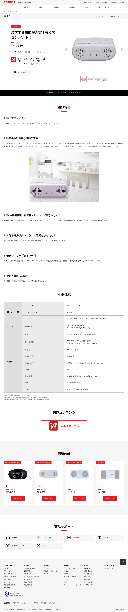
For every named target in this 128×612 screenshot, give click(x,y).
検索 (123, 2)
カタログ (112, 16)
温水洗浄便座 (28, 584)
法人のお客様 (113, 2)
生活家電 (40, 7)
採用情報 (104, 2)
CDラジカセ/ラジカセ (70, 573)
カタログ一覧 (88, 578)
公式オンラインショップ (104, 7)
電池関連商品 (28, 590)
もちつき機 (7, 592)
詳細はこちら (17, 499)
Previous (66, 49)
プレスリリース (53, 607)
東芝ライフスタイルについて (21, 607)
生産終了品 (87, 584)
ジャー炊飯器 (8, 578)
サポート (88, 7)
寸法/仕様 (62, 92)
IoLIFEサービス (88, 590)
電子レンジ (7, 576)
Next (121, 49)
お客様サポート (88, 573)
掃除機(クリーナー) (29, 578)
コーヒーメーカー (9, 587)
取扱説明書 (87, 581)
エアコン (46, 573)
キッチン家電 (24, 7)
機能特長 (51, 92)
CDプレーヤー (68, 578)
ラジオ (66, 584)
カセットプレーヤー (70, 581)
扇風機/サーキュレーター (51, 576)
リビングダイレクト (110, 573)
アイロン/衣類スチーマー (31, 581)
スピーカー (67, 587)
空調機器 (56, 7)
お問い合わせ (87, 2)
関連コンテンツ (76, 92)
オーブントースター (10, 581)
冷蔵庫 (6, 573)
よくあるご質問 (88, 587)
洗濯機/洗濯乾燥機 (29, 573)
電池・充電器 (28, 587)
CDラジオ (67, 576)
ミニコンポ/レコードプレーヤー (73, 590)
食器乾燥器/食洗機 (9, 590)
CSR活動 (35, 607)
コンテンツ (102, 16)
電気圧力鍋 (7, 584)
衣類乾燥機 (27, 576)
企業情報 (96, 2)
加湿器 (46, 578)
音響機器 (72, 7)
